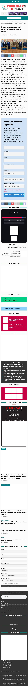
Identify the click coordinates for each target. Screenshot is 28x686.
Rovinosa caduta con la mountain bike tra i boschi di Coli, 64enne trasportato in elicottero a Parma (17, 319)
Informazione (4, 607)
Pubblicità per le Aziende (6, 609)
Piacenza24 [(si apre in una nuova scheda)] (17, 308)
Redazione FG (14, 35)
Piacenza (8, 220)
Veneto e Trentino (19, 222)
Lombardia (19, 220)
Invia (16, 300)
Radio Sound (11, 308)
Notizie (8, 22)
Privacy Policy (13, 684)
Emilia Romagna (9, 222)
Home (2, 601)
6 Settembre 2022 (6, 35)
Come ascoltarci (4, 605)
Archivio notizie (4, 603)
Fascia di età (7, 177)
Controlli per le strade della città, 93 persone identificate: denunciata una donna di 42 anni (17, 326)
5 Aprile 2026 (5, 533)
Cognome (6, 151)
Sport (14, 333)
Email (5, 157)
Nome (5, 145)
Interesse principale (9, 183)
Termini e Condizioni (20, 684)
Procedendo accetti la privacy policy (10, 583)
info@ (8, 667)
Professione (7, 170)
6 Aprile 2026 (5, 480)
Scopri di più (6, 669)
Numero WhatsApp (9, 164)
